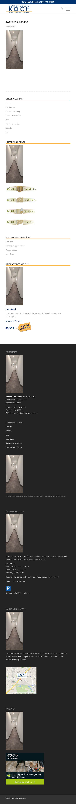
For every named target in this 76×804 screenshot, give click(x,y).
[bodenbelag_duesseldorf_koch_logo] (31, 9)
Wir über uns (10, 107)
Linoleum (9, 242)
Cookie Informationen (14, 447)
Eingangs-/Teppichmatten (15, 246)
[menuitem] (60, 9)
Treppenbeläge (11, 250)
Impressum (10, 439)
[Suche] (60, 9)
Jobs (7, 132)
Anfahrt (8, 431)
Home (8, 103)
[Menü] (66, 9)
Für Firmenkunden (13, 124)
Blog (7, 120)
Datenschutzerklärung (14, 443)
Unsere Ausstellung (13, 111)
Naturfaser (10, 254)
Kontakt (9, 128)
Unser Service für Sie (13, 115)
